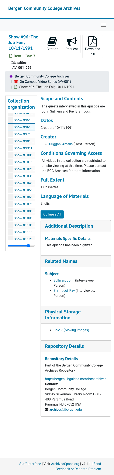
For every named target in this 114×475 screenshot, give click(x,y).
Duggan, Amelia (61, 144)
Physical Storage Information (63, 314)
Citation (52, 43)
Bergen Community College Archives (44, 8)
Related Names (61, 261)
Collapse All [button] (52, 214)
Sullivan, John (63, 280)
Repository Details (64, 346)
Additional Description (69, 226)
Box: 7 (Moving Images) (71, 330)
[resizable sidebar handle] (21, 245)
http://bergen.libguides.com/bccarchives (75, 379)
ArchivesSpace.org (65, 464)
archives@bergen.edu (65, 409)
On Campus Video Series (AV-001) (45, 82)
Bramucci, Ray (64, 291)
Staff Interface (30, 464)
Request (72, 43)
